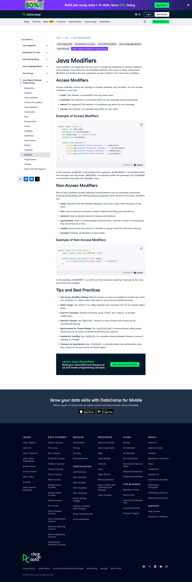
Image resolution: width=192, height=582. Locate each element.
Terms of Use (115, 568)
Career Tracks (30, 471)
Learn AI (27, 448)
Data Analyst (79, 482)
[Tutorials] (36, 22)
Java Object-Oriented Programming (89, 48)
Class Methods (30, 107)
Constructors (29, 112)
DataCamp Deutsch (158, 493)
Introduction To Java (85, 44)
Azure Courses (55, 474)
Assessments (29, 466)
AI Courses (53, 505)
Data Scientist (80, 477)
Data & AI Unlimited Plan (132, 501)
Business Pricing (131, 489)
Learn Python (29, 442)
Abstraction (29, 88)
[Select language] (138, 14)
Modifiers (28, 155)
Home (58, 38)
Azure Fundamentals (83, 514)
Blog (100, 453)
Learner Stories (155, 448)
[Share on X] (37, 179)
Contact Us (153, 474)
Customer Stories (131, 508)
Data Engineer (80, 487)
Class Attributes (31, 98)
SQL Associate (80, 493)
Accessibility (92, 568)
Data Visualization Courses (57, 520)
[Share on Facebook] (31, 179)
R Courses (53, 448)
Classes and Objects (33, 102)
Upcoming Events (106, 448)
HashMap (28, 131)
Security (77, 453)
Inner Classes (30, 140)
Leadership (153, 469)
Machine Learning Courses (56, 527)
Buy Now (162, 5)
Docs (100, 469)
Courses (27, 482)
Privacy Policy (29, 568)
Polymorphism (30, 159)
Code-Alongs (104, 458)
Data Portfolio (105, 495)
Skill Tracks (28, 477)
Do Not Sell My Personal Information (68, 568)
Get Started (78, 442)
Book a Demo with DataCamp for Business (107, 487)
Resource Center (106, 442)
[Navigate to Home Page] (32, 14)
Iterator (27, 145)
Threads (27, 164)
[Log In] (149, 14)
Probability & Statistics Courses (56, 543)
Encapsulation (30, 121)
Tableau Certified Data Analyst (81, 507)
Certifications (79, 472)
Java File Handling (107, 44)
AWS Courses (54, 479)
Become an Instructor (158, 458)
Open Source (104, 474)
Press (150, 464)
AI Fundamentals (81, 519)
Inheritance (29, 136)
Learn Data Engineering (28, 459)
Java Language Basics (130, 44)
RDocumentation (106, 479)
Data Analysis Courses (55, 512)
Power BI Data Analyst (80, 499)
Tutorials (102, 464)
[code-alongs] (90, 22)
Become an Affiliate (157, 516)
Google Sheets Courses (55, 494)
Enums (27, 126)
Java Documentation (82, 38)
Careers (152, 453)
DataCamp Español (157, 479)
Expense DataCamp (133, 471)
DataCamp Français (158, 498)
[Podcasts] (61, 22)
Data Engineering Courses (56, 535)
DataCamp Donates (133, 476)
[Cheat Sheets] (74, 22)
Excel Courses (55, 500)
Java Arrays (63, 48)
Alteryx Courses (55, 469)
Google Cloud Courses (54, 486)
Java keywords (64, 44)
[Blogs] (26, 22)
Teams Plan (128, 495)
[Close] (188, 5)
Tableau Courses (56, 464)
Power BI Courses (56, 458)
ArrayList (28, 93)
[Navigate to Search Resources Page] (145, 22)
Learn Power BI (30, 453)
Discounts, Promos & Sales (133, 465)
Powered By (133, 165)
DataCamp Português (153, 486)
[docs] (48, 22)
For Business (129, 453)
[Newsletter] (104, 22)
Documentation (80, 458)
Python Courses (55, 442)
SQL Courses (54, 453)
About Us (152, 442)
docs (67, 38)
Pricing (76, 448)
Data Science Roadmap (29, 488)
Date (26, 117)
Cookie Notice (44, 568)
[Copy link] (20, 179)
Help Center (154, 511)
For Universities (130, 458)
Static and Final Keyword (35, 169)
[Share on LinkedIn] (26, 179)
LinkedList (28, 150)
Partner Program (131, 513)
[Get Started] (162, 14)
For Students (129, 448)
